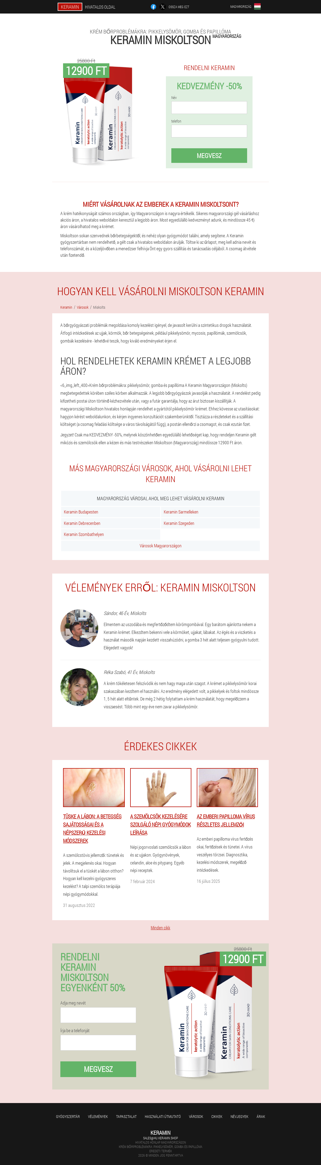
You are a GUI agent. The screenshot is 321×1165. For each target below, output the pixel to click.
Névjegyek (239, 1116)
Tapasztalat (126, 1116)
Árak (261, 1116)
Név (174, 98)
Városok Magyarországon (161, 545)
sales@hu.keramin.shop (160, 1138)
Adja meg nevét (73, 1003)
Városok (196, 1116)
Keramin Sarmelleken (181, 512)
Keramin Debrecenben (82, 523)
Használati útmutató (163, 1116)
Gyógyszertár (68, 1116)
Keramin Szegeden (179, 523)
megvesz (209, 155)
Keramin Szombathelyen (84, 534)
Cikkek (216, 1116)
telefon (176, 121)
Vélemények (98, 1116)
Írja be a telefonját (75, 1030)
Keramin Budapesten (81, 512)
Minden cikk (160, 927)
